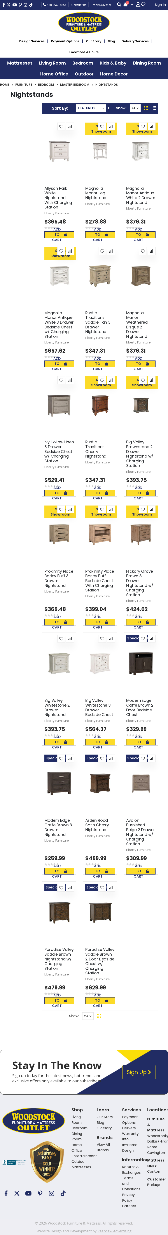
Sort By (59, 108)
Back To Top (125, 1016)
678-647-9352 (54, 5)
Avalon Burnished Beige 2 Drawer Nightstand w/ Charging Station (140, 832)
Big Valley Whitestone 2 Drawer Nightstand (57, 707)
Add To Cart (59, 234)
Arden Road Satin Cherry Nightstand (97, 825)
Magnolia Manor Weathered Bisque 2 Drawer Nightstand (137, 325)
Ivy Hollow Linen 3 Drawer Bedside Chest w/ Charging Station (59, 451)
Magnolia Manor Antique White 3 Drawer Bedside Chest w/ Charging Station (59, 325)
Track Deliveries (101, 5)
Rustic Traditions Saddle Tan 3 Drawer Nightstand (97, 322)
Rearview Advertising (114, 1231)
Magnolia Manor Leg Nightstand (95, 193)
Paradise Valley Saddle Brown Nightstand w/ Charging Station (59, 959)
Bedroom (46, 84)
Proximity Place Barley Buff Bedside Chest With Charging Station (99, 581)
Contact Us (78, 5)
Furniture (23, 84)
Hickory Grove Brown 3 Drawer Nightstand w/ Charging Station (140, 583)
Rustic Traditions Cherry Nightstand (95, 449)
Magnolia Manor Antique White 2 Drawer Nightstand (140, 195)
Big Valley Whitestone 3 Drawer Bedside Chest (99, 707)
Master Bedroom (74, 84)
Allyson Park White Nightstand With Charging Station (58, 198)
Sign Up (139, 1072)
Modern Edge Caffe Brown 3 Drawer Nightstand (58, 827)
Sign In (160, 4)
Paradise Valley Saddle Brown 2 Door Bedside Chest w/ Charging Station (99, 961)
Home (4, 84)
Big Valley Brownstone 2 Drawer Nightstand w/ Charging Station (140, 454)
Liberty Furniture (56, 213)
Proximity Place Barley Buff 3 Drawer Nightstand (58, 578)
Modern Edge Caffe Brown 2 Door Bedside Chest (140, 707)
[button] (61, 126)
